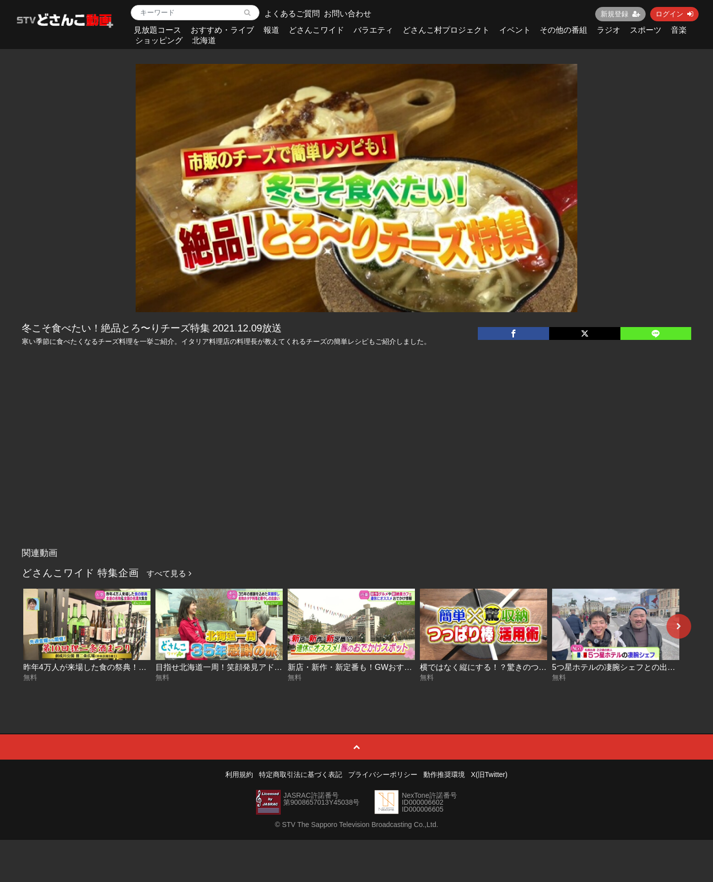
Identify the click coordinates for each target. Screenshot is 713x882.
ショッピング (159, 40)
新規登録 (620, 14)
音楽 (679, 30)
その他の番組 (563, 30)
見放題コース (157, 30)
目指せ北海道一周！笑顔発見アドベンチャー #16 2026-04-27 (263, 667)
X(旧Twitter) (489, 774)
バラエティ (373, 30)
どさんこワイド (316, 30)
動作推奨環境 (444, 774)
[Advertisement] (356, 468)
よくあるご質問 (292, 13)
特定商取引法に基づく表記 (300, 774)
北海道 (204, 40)
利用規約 (239, 774)
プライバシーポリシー (382, 774)
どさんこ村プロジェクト (446, 30)
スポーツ (646, 30)
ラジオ (608, 30)
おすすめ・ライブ (222, 30)
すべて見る (169, 573)
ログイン (674, 14)
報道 (271, 30)
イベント (515, 30)
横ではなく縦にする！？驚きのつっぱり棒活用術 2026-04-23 (528, 667)
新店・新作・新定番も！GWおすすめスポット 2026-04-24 (391, 667)
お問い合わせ (347, 13)
